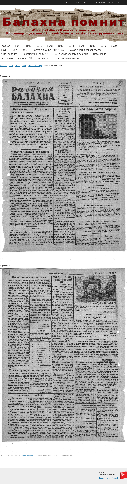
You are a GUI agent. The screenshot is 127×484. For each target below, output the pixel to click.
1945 (82, 46)
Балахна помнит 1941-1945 (48, 50)
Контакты (42, 58)
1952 (14, 50)
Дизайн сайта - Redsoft (108, 478)
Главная (5, 46)
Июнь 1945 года (35, 66)
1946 (92, 46)
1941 (39, 46)
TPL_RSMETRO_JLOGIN (75, 2)
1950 (114, 46)
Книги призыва (9, 54)
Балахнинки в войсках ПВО (16, 58)
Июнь (17, 66)
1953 (24, 50)
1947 (18, 46)
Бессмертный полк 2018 (36, 54)
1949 (103, 46)
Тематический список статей (85, 50)
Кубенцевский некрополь (67, 58)
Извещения (99, 54)
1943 (60, 46)
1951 (3, 50)
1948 (28, 46)
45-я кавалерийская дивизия (71, 54)
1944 (71, 46)
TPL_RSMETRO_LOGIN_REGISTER (106, 2)
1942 (50, 46)
